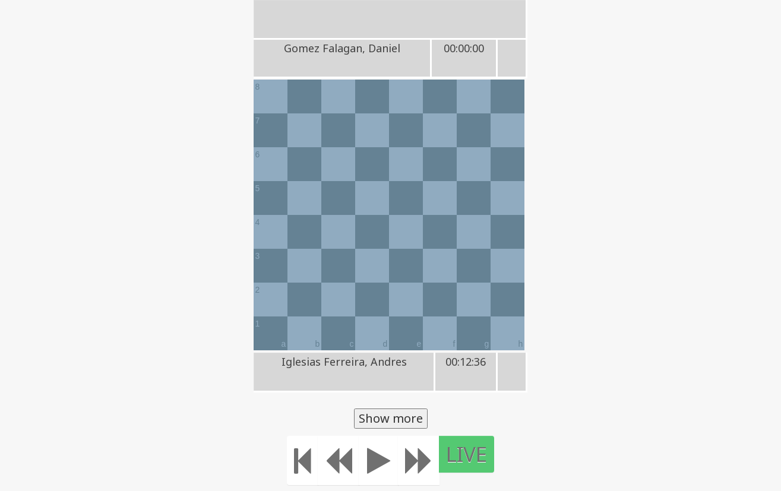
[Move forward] (418, 460)
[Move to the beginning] (302, 460)
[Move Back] (338, 460)
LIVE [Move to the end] (466, 454)
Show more (391, 418)
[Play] (379, 460)
